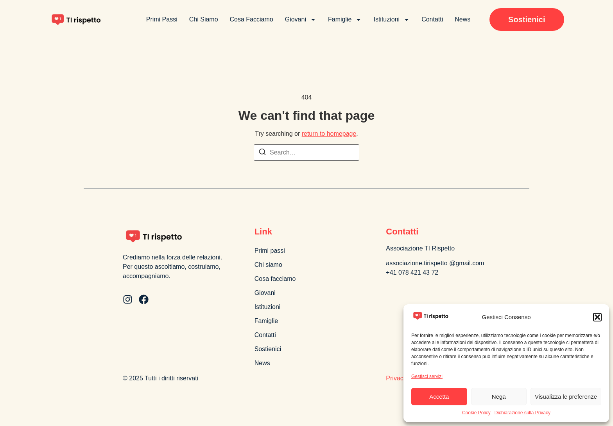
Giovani (300, 19)
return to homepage (329, 133)
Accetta (439, 396)
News (462, 19)
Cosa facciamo (251, 19)
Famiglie (345, 19)
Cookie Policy (476, 412)
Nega (499, 396)
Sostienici (268, 349)
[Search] (262, 153)
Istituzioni (391, 19)
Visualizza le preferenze (566, 396)
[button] (597, 317)
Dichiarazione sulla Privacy (522, 412)
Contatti (432, 19)
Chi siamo (203, 19)
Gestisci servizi (427, 376)
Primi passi (161, 19)
